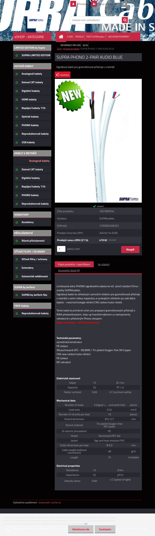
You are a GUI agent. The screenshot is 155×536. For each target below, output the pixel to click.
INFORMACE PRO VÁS (71, 45)
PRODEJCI (79, 36)
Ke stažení (104, 264)
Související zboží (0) (69, 270)
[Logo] (36, 20)
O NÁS (70, 36)
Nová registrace (107, 4)
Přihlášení (83, 4)
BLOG (85, 45)
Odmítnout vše (80, 529)
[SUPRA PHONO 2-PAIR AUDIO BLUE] (98, 80)
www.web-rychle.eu (49, 502)
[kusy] (61, 249)
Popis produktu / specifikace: (74, 264)
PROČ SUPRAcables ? (96, 36)
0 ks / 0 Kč (134, 3)
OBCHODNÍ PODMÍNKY (118, 36)
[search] (125, 20)
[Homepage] (62, 36)
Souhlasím (105, 529)
